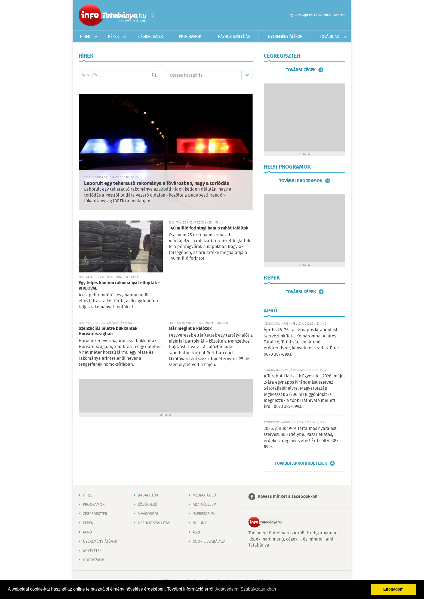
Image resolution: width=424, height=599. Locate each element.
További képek (301, 291)
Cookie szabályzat (210, 542)
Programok (190, 37)
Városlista (152, 15)
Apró (87, 532)
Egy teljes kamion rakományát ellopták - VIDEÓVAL (119, 286)
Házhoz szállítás (234, 37)
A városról (148, 514)
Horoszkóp (93, 560)
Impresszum (204, 514)
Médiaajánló (204, 495)
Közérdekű (147, 505)
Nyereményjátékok (285, 37)
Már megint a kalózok (190, 328)
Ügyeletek (92, 551)
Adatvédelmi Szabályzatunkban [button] (245, 589)
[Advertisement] (165, 395)
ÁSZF (197, 532)
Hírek (85, 37)
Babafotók (148, 495)
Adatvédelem (204, 505)
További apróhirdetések (301, 463)
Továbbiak (329, 37)
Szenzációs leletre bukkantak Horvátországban (108, 331)
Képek (113, 37)
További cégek (301, 69)
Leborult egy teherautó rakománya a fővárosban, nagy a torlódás (156, 183)
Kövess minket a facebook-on (287, 496)
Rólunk (200, 523)
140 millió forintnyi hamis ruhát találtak (208, 228)
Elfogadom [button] (393, 589)
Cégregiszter (150, 37)
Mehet (154, 75)
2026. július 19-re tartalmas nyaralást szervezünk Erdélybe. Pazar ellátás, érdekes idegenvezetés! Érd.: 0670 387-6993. (302, 437)
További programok (300, 180)
